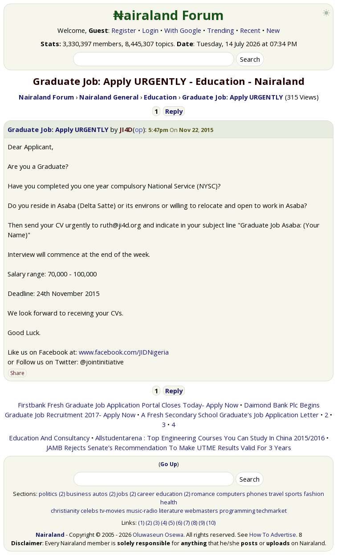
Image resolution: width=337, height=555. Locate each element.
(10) (210, 523)
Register (123, 30)
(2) (62, 494)
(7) (186, 523)
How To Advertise (272, 535)
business (78, 494)
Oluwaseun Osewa (158, 535)
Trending (220, 30)
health (168, 502)
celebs (89, 511)
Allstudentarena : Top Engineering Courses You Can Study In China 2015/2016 (210, 437)
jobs (122, 494)
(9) (202, 523)
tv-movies (112, 511)
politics (48, 494)
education (169, 494)
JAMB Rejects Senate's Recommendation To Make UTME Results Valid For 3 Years (168, 447)
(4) (164, 523)
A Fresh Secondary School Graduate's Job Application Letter (230, 414)
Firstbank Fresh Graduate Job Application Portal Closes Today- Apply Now (128, 404)
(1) (141, 523)
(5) (171, 523)
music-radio (142, 511)
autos (100, 494)
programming (237, 511)
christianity (65, 511)
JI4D (126, 129)
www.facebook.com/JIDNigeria (124, 351)
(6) (179, 523)
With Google (182, 30)
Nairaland (50, 535)
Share (17, 373)
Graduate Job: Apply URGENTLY (58, 129)
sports (293, 494)
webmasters (201, 511)
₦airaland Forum (168, 15)
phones (257, 494)
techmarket (271, 511)
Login (150, 30)
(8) (194, 523)
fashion (314, 494)
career (145, 494)
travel (276, 494)
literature (171, 511)
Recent (250, 30)
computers (230, 494)
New (273, 30)
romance (203, 494)
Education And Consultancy (49, 437)
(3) (156, 523)
